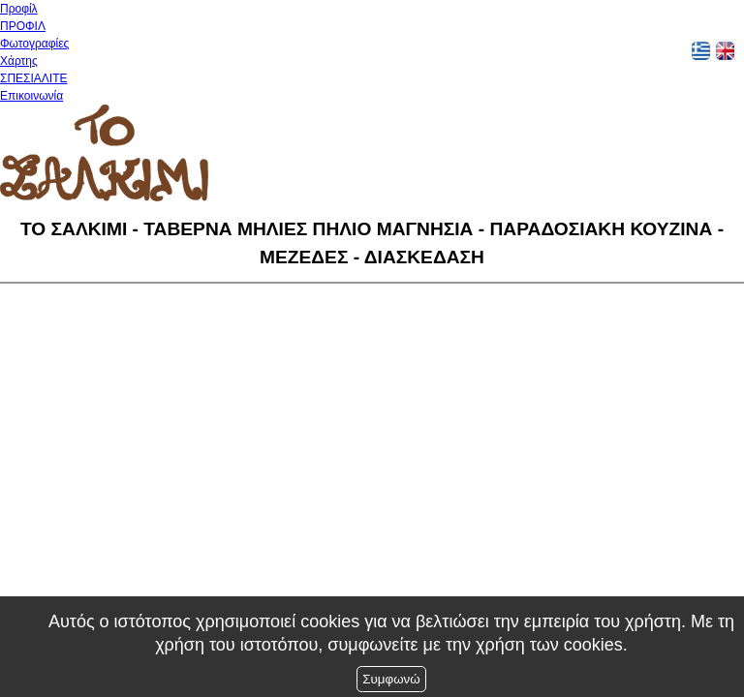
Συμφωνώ (390, 679)
